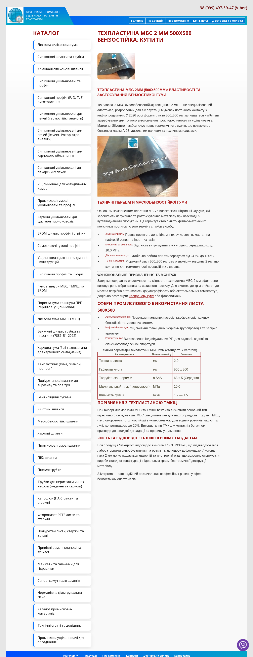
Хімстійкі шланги (51, 406)
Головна (137, 21)
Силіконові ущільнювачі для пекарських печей (60, 168)
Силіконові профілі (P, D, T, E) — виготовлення (62, 99)
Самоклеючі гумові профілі (59, 244)
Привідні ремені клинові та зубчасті (59, 545)
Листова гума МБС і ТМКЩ (59, 317)
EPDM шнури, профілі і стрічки (61, 232)
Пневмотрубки (49, 466)
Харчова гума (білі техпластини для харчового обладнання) (62, 347)
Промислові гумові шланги (59, 442)
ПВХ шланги (47, 454)
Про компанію (178, 21)
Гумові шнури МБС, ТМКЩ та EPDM (61, 286)
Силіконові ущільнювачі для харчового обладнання (60, 152)
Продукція (156, 21)
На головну (70, 650)
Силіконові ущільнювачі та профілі (59, 82)
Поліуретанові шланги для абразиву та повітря (58, 380)
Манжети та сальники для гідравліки (58, 562)
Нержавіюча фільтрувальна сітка (60, 590)
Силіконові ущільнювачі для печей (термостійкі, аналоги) (60, 115)
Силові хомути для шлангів (59, 576)
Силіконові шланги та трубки (61, 57)
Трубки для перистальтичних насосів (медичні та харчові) (61, 480)
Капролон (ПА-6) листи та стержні (58, 496)
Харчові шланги (50, 430)
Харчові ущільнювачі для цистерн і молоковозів (57, 217)
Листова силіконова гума (58, 44)
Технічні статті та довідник (59, 621)
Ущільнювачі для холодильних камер (62, 185)
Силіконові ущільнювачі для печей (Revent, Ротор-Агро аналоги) (60, 133)
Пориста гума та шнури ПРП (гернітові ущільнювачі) (60, 302)
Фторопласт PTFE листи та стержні (59, 513)
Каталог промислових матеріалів (55, 606)
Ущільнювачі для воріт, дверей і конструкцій (62, 258)
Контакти (200, 21)
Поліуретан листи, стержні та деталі (61, 529)
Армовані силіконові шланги (60, 68)
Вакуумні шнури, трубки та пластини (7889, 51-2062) (59, 331)
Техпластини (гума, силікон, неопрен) (59, 363)
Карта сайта (182, 650)
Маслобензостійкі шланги (58, 418)
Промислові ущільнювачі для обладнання (61, 635)
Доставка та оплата (227, 21)
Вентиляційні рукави (54, 394)
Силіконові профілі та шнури (60, 272)
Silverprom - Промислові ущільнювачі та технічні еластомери (43, 16)
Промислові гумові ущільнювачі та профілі (56, 201)
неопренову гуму (141, 296)
